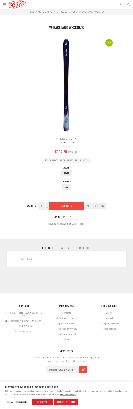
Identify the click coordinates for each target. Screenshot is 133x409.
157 (66, 187)
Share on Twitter (64, 216)
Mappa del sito (108, 328)
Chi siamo (66, 339)
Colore (66, 167)
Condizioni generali (66, 334)
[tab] (47, 248)
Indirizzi (109, 318)
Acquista (66, 206)
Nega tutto (42, 402)
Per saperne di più (68, 394)
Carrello (123, 3)
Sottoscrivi (83, 369)
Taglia (66, 181)
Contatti (66, 312)
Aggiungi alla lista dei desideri (88, 206)
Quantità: (31, 205)
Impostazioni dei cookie (17, 402)
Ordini (109, 312)
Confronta (95, 206)
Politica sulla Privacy (66, 328)
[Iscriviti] (62, 369)
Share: (57, 216)
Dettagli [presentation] (47, 248)
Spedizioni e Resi (66, 323)
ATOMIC (72, 139)
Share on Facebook (70, 216)
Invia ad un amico (102, 206)
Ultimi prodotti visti (109, 323)
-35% (109, 43)
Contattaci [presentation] (84, 248)
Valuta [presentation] (65, 248)
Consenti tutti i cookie (66, 402)
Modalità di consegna (66, 318)
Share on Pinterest (76, 216)
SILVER (66, 173)
